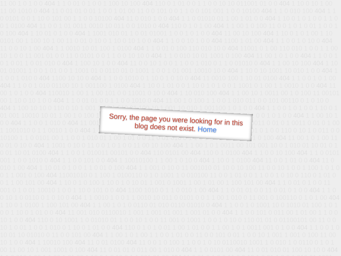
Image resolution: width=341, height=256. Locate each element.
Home (207, 129)
